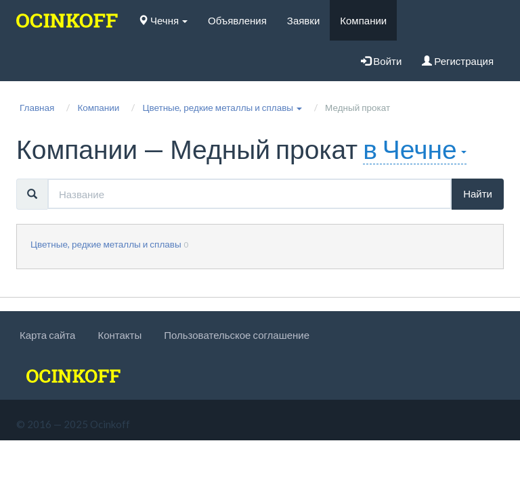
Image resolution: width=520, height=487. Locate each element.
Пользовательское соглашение (236, 335)
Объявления (237, 20)
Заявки (303, 20)
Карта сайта (47, 335)
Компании (363, 20)
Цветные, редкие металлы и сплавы (105, 244)
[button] (222, 107)
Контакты (120, 335)
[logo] (67, 20)
